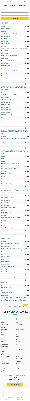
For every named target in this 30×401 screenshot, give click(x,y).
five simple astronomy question (9, 120)
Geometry (3, 371)
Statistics (17, 371)
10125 (14, 306)
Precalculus (18, 359)
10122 (20, 304)
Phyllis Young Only (6, 256)
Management (18, 341)
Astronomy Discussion (6, 28)
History (17, 322)
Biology (2, 334)
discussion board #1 (6, 212)
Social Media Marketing (7, 228)
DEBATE (3, 125)
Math (17, 344)
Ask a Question (15, 384)
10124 (9, 306)
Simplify (3, 158)
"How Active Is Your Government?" (9, 33)
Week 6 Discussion (6, 109)
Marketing (18, 343)
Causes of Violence (6, 173)
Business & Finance (5, 336)
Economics (3, 351)
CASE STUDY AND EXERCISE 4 (8, 266)
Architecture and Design (6, 325)
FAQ (18, 391)
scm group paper (5, 38)
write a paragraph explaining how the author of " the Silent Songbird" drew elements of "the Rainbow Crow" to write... (14, 151)
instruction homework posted (8, 168)
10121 (15, 304)
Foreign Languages (5, 363)
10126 (19, 306)
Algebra (2, 322)
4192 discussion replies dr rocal (9, 94)
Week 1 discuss (5, 43)
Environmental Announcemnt (8, 207)
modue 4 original (5, 65)
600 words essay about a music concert (11, 163)
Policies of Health (5, 238)
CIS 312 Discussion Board (7, 60)
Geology (2, 370)
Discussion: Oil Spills (6, 81)
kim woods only (5, 202)
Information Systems (20, 329)
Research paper (5, 222)
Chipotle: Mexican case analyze (9, 55)
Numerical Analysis (19, 349)
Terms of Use (20, 394)
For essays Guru (5, 145)
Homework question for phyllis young (10, 217)
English (2, 354)
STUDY (6, 2)
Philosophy (18, 354)
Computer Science (4, 346)
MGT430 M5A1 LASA (6, 114)
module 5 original (5, 104)
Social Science (18, 370)
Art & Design (3, 327)
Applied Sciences (4, 324)
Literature (17, 336)
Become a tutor (5, 391)
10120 (10, 304)
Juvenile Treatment (6, 287)
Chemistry (3, 342)
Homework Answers (6, 390)
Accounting (3, 320)
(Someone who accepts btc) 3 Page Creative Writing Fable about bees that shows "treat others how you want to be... (14, 131)
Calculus (3, 341)
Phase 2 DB (4, 272)
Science (17, 368)
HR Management (19, 324)
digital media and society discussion (10, 243)
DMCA (3, 394)
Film (2, 361)
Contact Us (4, 392)
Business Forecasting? (6, 184)
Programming (18, 361)
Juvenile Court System (6, 292)
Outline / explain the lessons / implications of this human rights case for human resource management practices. (14, 250)
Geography (3, 368)
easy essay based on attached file (9, 70)
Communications (4, 344)
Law (16, 334)
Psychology (18, 363)
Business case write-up (7, 197)
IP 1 (2, 233)
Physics (3, 178)
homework (4, 76)
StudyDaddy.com (18, 397)
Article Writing (4, 329)
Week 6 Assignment (6, 99)
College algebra (5, 261)
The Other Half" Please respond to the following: (13, 277)
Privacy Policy (21, 392)
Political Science (19, 358)
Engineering (3, 353)
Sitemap (3, 395)
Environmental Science (5, 356)
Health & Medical (19, 320)
